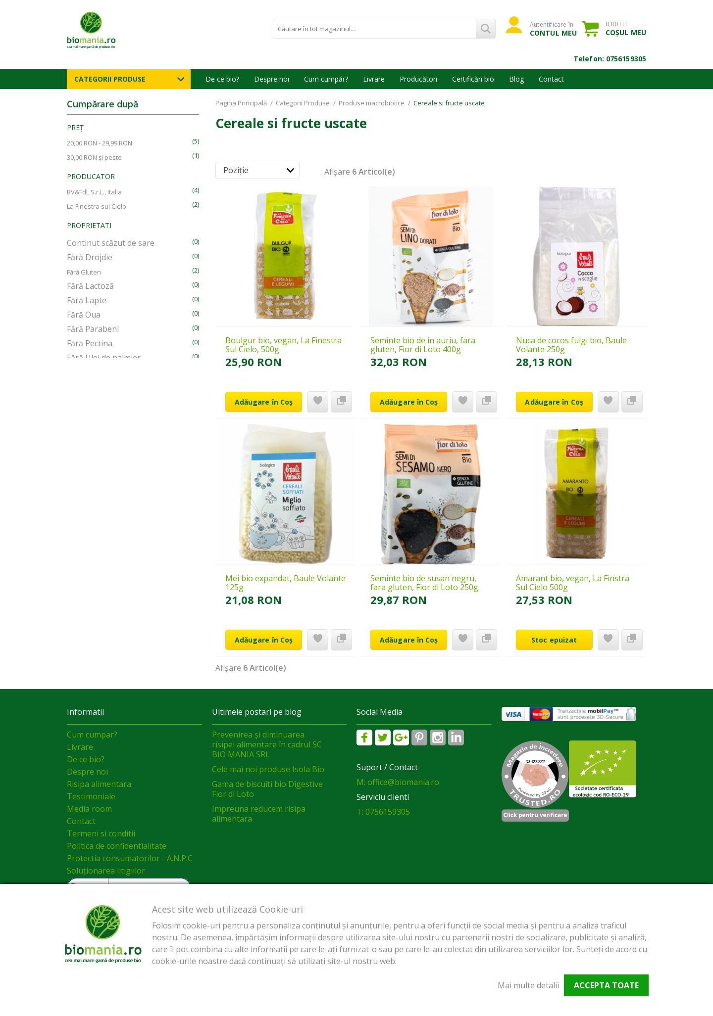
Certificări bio (473, 79)
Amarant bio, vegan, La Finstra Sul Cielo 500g (572, 583)
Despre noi (271, 79)
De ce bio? (222, 79)
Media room (89, 808)
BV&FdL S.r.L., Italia (94, 191)
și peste (94, 157)
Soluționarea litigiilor (106, 870)
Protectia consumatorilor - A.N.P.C (130, 858)
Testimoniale (91, 796)
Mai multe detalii (528, 985)
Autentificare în (553, 28)
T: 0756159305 (383, 811)
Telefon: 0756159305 (609, 58)
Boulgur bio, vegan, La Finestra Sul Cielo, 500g (283, 345)
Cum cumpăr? (326, 79)
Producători (418, 79)
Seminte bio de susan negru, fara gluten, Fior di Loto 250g (424, 583)
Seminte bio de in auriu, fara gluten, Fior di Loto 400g (422, 345)
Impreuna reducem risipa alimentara (259, 814)
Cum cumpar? (92, 734)
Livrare (374, 79)
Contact (551, 79)
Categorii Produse (110, 79)
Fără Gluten (84, 272)
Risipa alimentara (99, 784)
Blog (516, 79)
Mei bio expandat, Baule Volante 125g (285, 583)
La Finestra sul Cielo (96, 206)
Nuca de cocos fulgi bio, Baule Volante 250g (571, 345)
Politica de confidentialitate (116, 845)
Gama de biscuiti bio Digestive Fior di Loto (267, 789)
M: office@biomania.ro (397, 782)
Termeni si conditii (101, 833)
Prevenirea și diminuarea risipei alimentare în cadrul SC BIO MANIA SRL (267, 744)
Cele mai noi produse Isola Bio (268, 769)
